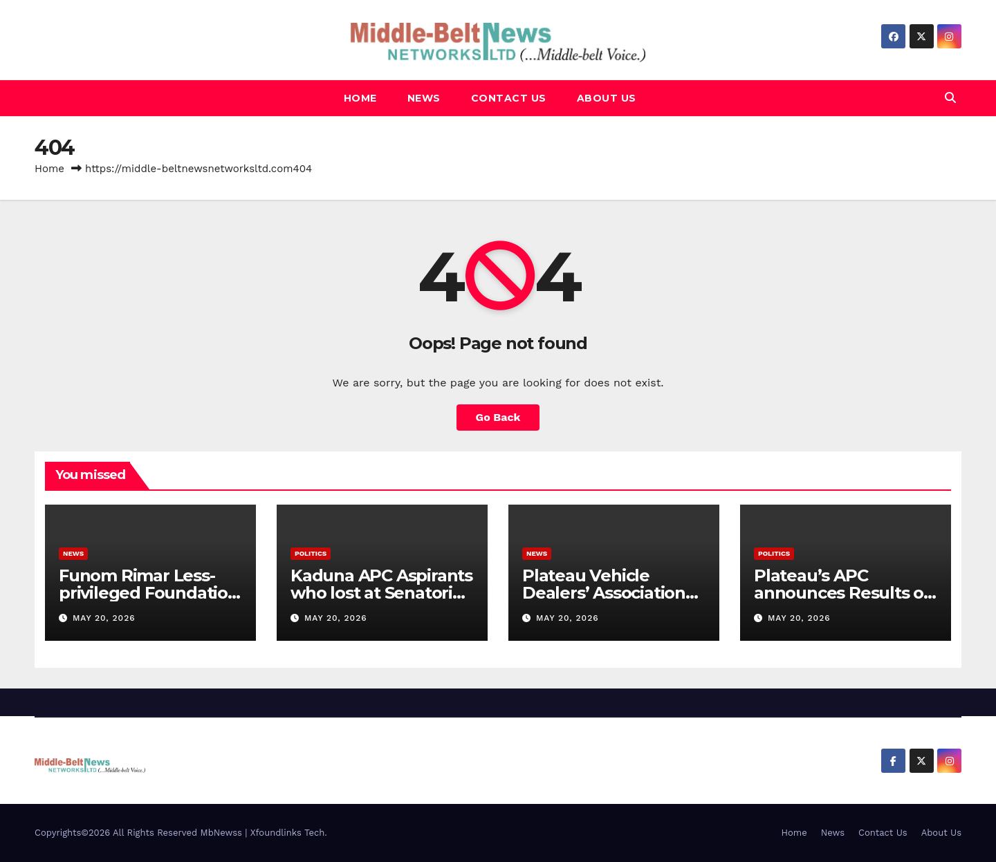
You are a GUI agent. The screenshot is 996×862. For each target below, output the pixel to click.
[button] (950, 97)
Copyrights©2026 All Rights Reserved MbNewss (140, 832)
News (424, 98)
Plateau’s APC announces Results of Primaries (842, 592)
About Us (606, 98)
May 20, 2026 (104, 618)
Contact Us (508, 98)
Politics (310, 553)
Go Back (498, 417)
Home (360, 98)
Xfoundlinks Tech (287, 832)
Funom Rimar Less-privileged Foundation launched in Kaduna (149, 592)
